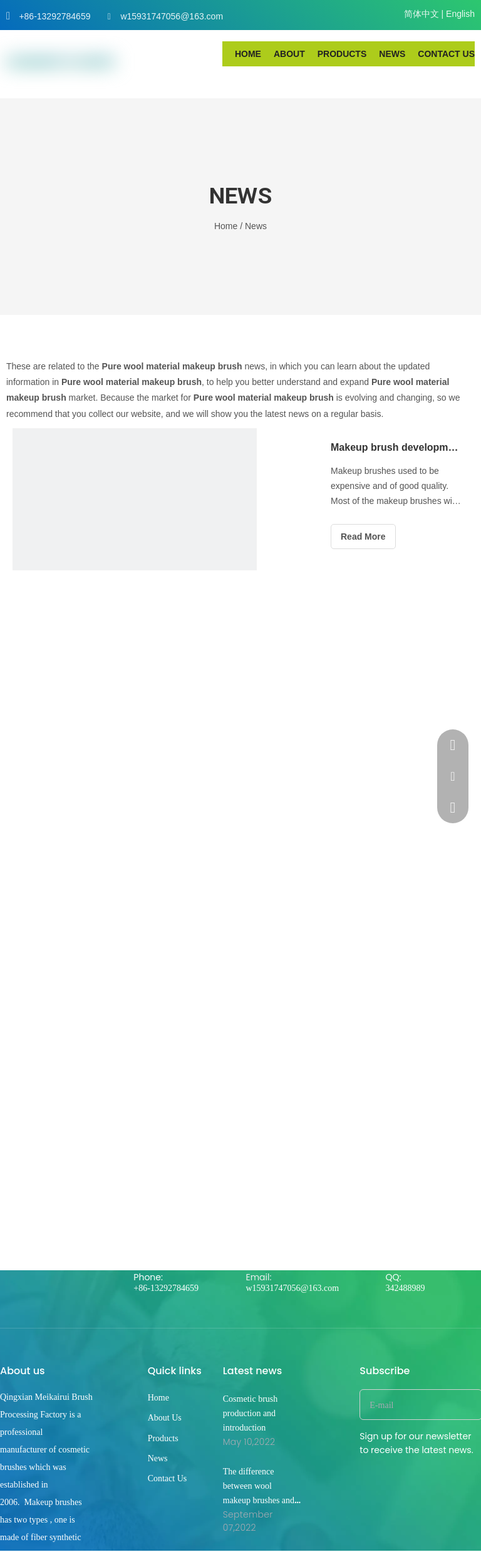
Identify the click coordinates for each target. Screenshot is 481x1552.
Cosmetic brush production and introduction (250, 1413)
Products (163, 1438)
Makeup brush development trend (396, 447)
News (158, 1458)
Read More (363, 537)
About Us (165, 1417)
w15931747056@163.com (171, 16)
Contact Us (167, 1478)
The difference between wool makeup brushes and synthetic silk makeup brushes (261, 1500)
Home (158, 1397)
